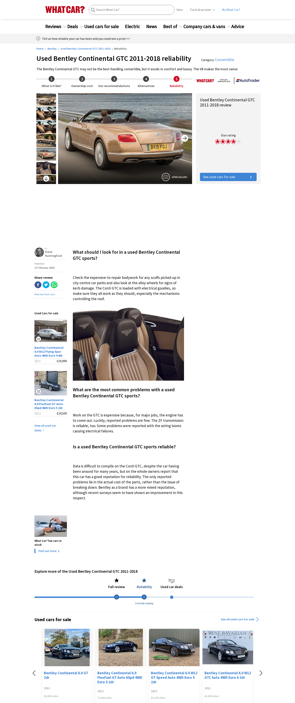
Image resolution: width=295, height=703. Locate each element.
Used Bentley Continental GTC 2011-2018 (85, 48)
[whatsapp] (54, 285)
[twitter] (46, 285)
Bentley (52, 48)
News (154, 26)
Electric (135, 26)
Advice (240, 26)
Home (39, 48)
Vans (180, 10)
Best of (172, 26)
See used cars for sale (228, 177)
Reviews (55, 26)
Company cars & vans (206, 26)
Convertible (224, 59)
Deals (75, 26)
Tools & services (200, 10)
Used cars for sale (103, 26)
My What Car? (231, 10)
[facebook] (38, 285)
